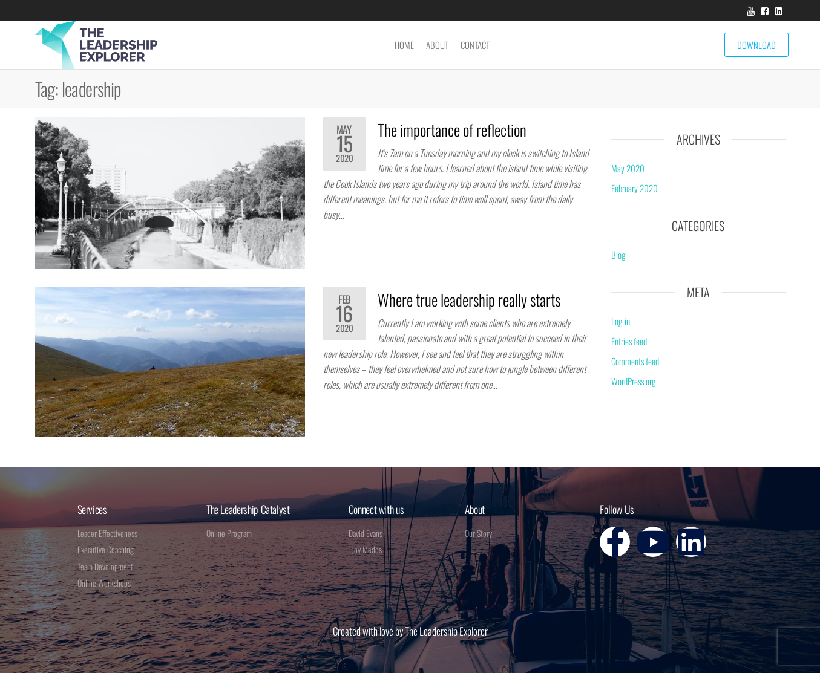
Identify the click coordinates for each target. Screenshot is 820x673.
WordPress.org (633, 381)
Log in (620, 321)
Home (404, 44)
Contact (475, 44)
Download (756, 44)
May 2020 (628, 168)
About (437, 44)
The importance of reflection (452, 129)
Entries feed (629, 341)
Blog (618, 254)
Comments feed (635, 361)
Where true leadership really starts (469, 299)
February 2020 (634, 188)
